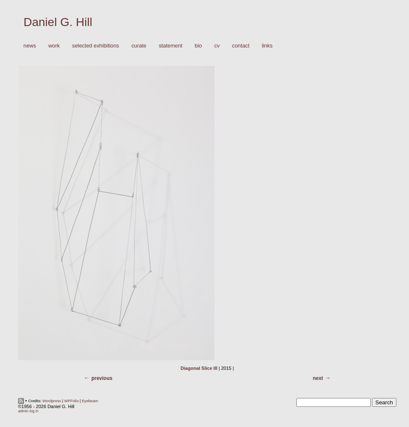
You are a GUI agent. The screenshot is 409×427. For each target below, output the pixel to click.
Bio (198, 45)
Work (52, 46)
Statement (170, 45)
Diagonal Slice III (199, 368)
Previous (101, 378)
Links (267, 45)
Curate (139, 45)
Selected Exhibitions (95, 45)
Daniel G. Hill (58, 22)
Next (318, 378)
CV (217, 45)
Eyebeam (90, 401)
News (30, 45)
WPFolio (71, 401)
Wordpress (51, 401)
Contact (240, 45)
